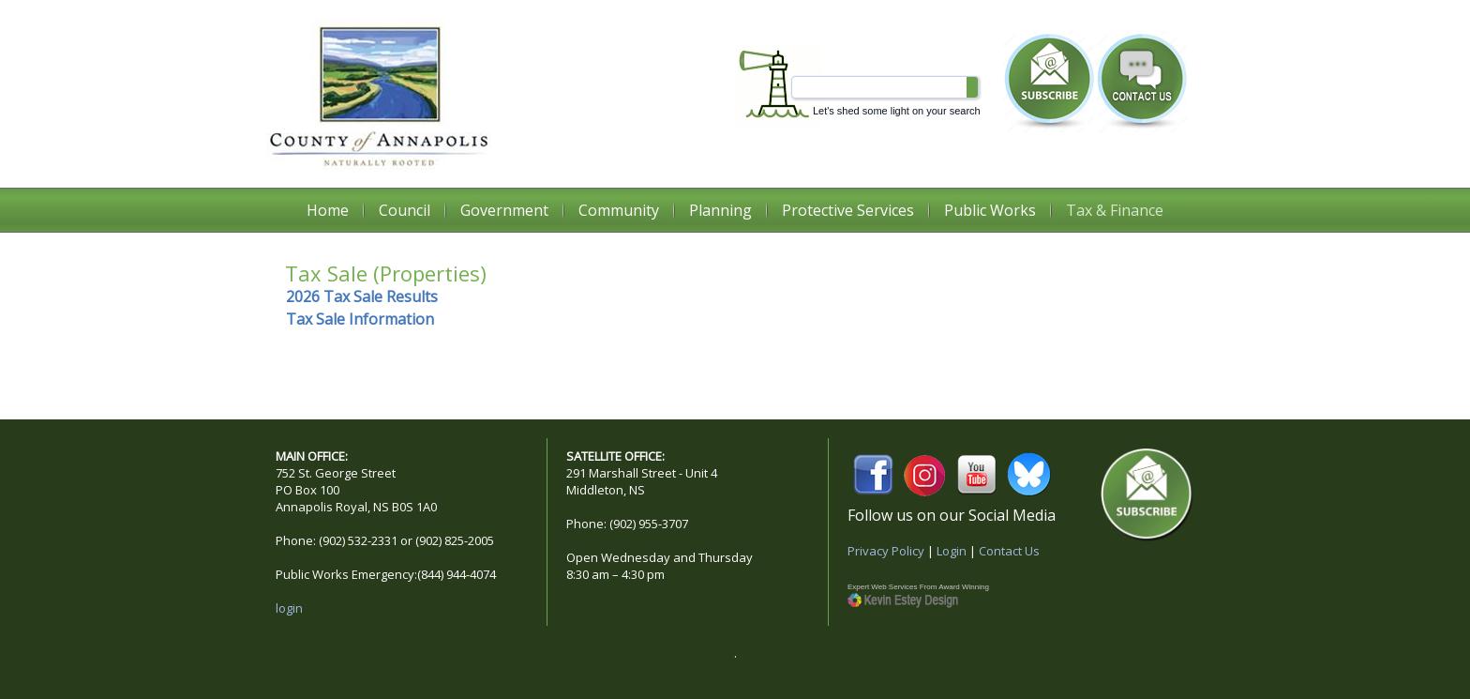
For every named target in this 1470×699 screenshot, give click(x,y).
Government (504, 210)
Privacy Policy (886, 550)
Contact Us (1009, 550)
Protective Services (848, 210)
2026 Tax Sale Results (362, 296)
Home (328, 210)
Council (404, 210)
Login (952, 550)
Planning (720, 210)
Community (618, 210)
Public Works (990, 210)
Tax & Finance (1114, 210)
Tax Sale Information (360, 319)
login (289, 608)
